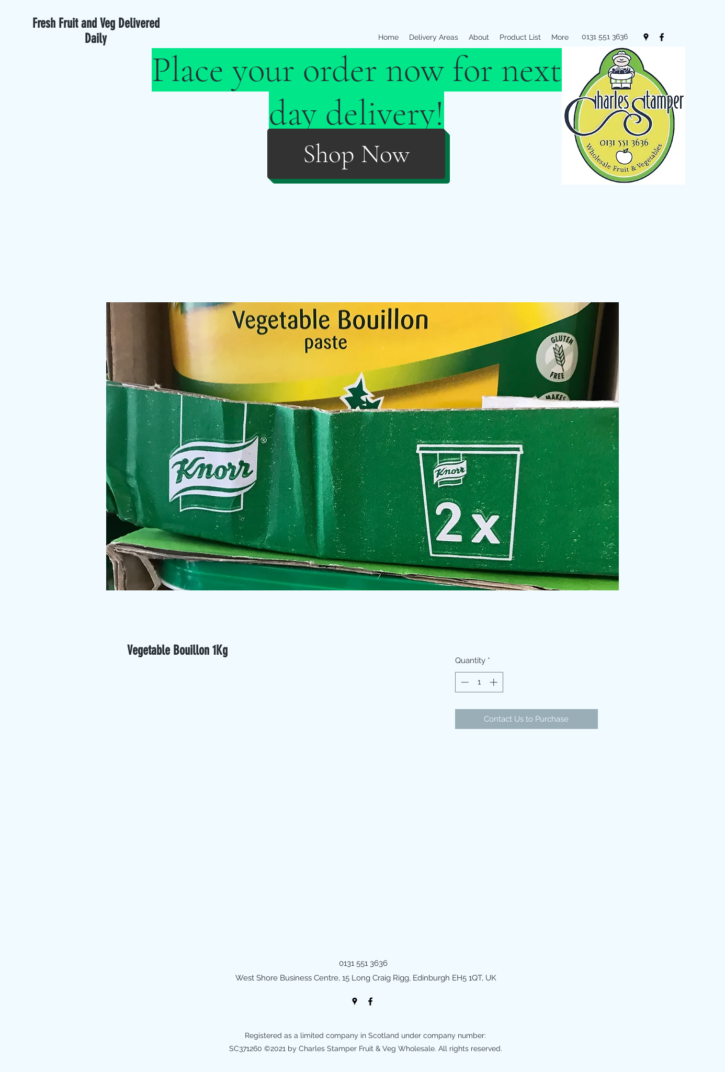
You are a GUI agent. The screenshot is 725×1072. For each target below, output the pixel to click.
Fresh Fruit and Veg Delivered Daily (96, 31)
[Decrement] (464, 682)
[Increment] (495, 682)
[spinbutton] (479, 682)
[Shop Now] (356, 154)
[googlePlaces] (646, 37)
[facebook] (661, 37)
